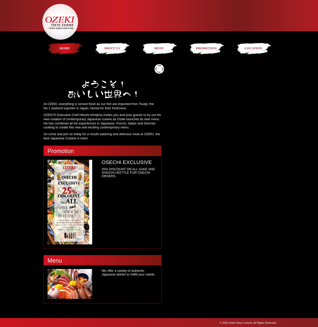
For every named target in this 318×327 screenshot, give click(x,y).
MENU (159, 48)
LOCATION (253, 48)
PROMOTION (206, 48)
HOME (64, 48)
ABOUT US (112, 48)
